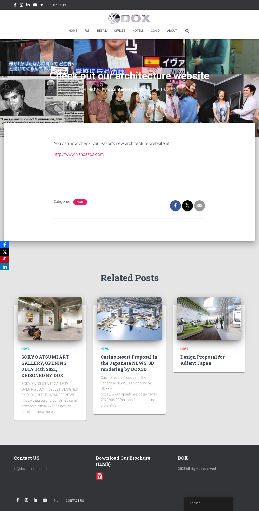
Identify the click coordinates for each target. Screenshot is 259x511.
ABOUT (172, 30)
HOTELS (138, 30)
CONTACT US (56, 5)
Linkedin (28, 5)
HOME (73, 30)
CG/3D (155, 30)
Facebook (15, 5)
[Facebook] (4, 244)
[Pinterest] (4, 259)
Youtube (35, 5)
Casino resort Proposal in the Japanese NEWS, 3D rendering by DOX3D (129, 363)
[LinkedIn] (4, 266)
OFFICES (119, 30)
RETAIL (102, 30)
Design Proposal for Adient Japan (202, 360)
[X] (4, 252)
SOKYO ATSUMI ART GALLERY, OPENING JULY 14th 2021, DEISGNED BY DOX (45, 366)
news (80, 201)
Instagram (21, 5)
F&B (87, 30)
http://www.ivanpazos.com (79, 154)
